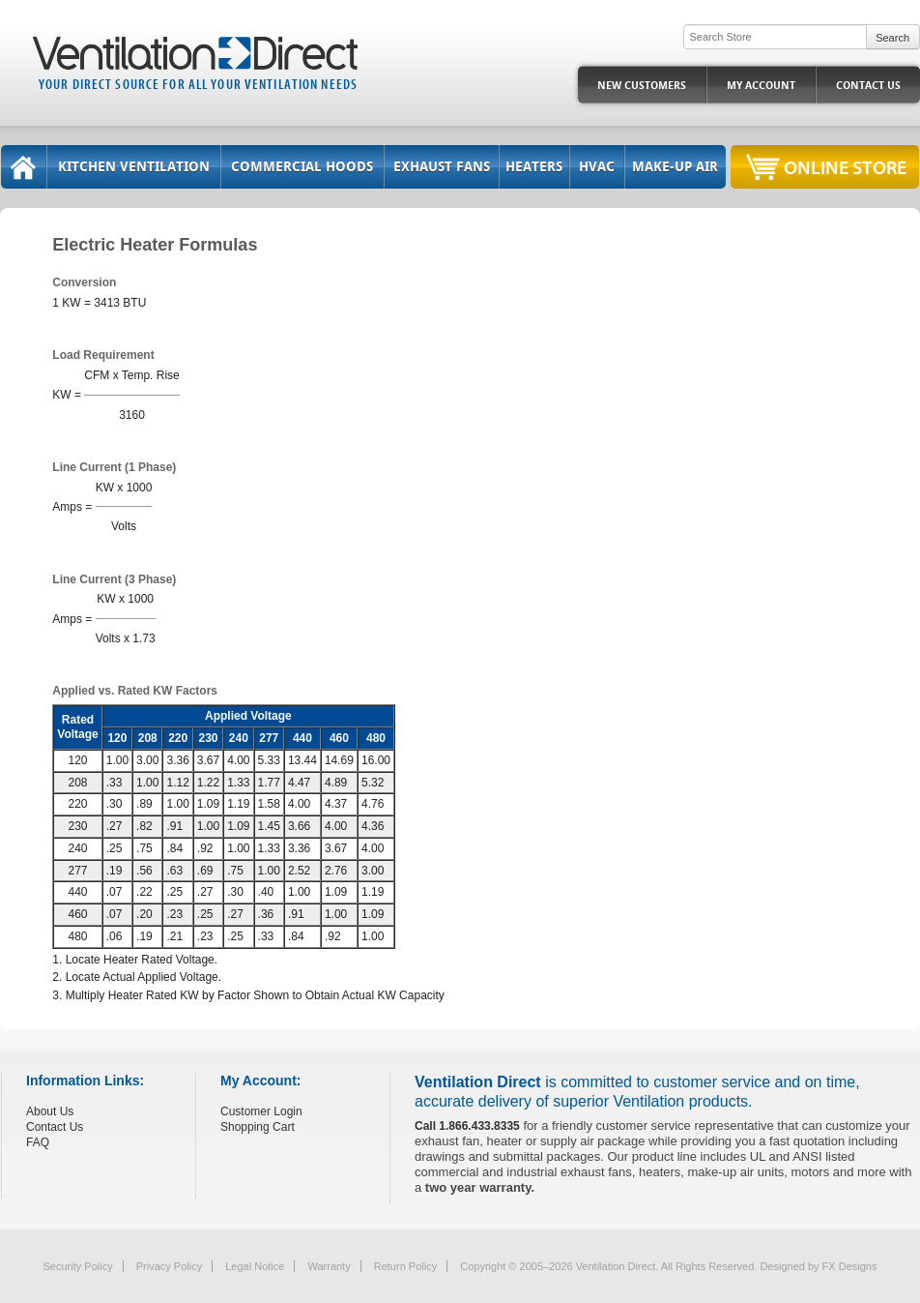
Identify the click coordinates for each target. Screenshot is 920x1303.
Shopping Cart (257, 1127)
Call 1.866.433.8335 (467, 1126)
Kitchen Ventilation (134, 167)
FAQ (37, 1142)
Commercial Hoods (302, 167)
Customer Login (261, 1111)
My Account (761, 85)
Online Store (845, 167)
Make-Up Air (675, 167)
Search (892, 38)
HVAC (597, 167)
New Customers (641, 85)
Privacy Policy (169, 1266)
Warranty (328, 1266)
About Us (49, 1111)
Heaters (533, 167)
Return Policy (405, 1266)
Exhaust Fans (441, 167)
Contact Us (868, 85)
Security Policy (78, 1266)
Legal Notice (254, 1266)
